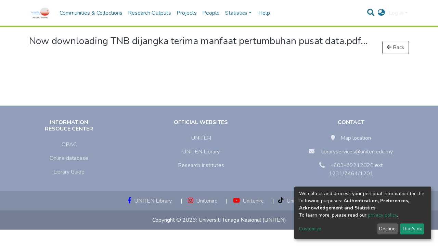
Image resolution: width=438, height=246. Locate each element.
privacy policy (382, 215)
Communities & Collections (91, 13)
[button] (381, 13)
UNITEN (201, 138)
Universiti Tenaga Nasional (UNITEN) (242, 220)
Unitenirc (202, 201)
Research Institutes (201, 165)
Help (262, 13)
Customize (310, 229)
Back (395, 47)
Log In (396, 13)
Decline (387, 229)
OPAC (69, 144)
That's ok (412, 229)
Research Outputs (149, 13)
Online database (69, 158)
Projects (187, 13)
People (211, 13)
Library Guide (69, 172)
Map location (355, 138)
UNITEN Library (201, 151)
